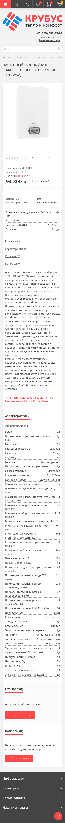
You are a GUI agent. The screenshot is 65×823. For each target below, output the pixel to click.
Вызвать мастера (49, 40)
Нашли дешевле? (40, 181)
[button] (27, 4)
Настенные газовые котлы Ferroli (32, 397)
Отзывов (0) (12, 256)
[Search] (58, 49)
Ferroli (27, 167)
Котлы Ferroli (41, 401)
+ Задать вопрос (19, 758)
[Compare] (57, 158)
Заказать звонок (50, 37)
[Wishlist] (47, 158)
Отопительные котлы (18, 57)
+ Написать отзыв (20, 715)
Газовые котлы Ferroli (18, 401)
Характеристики (15, 249)
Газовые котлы (40, 57)
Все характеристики (47, 200)
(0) (33, 158)
